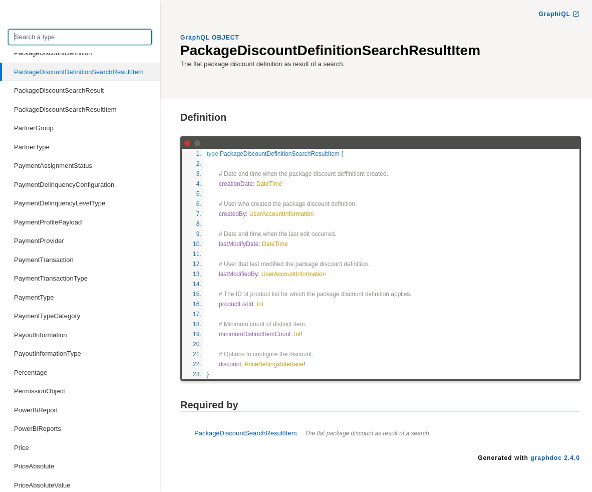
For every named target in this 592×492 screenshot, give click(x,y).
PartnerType (32, 147)
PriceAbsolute (34, 466)
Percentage (31, 372)
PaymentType (34, 297)
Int (259, 304)
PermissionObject (39, 391)
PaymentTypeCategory (47, 316)
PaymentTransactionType (51, 278)
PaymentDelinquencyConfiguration (64, 184)
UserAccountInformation (281, 213)
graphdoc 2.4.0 (555, 457)
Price (21, 447)
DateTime (269, 183)
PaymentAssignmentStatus (53, 165)
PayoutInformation (40, 335)
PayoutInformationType (47, 353)
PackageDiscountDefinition (53, 53)
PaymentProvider (39, 240)
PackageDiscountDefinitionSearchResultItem (79, 72)
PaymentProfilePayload (48, 222)
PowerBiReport (36, 410)
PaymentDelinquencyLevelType (59, 203)
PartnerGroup (34, 128)
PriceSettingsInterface (273, 364)
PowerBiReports (37, 428)
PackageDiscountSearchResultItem (65, 109)
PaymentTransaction (44, 260)
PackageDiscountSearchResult (59, 90)
